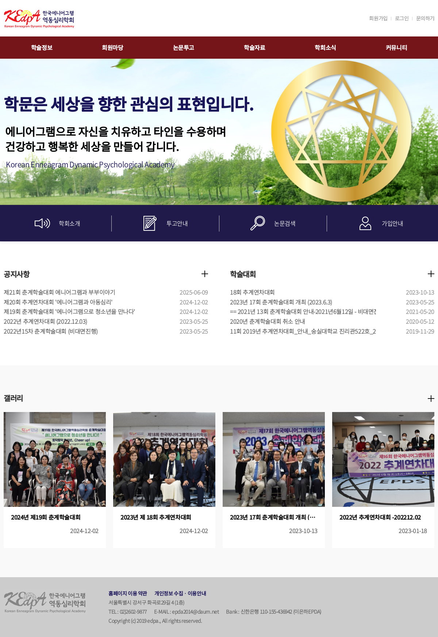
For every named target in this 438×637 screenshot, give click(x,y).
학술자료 (254, 47)
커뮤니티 (396, 47)
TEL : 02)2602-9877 (127, 611)
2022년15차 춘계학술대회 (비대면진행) (51, 331)
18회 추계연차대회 (252, 292)
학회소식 (325, 47)
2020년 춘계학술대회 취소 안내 (267, 321)
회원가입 (378, 18)
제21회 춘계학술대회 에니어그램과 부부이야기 (59, 292)
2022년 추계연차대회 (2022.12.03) (45, 321)
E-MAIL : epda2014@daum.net (186, 611)
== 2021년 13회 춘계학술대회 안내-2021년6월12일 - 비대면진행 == (311, 311)
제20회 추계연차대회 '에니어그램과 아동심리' (58, 302)
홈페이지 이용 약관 (127, 593)
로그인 (402, 18)
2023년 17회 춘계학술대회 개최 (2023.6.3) (281, 302)
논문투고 (183, 47)
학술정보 (41, 47)
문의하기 (425, 18)
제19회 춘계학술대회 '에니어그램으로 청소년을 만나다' (69, 311)
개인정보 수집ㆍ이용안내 (180, 593)
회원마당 (112, 47)
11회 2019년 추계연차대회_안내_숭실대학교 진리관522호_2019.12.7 (313, 331)
